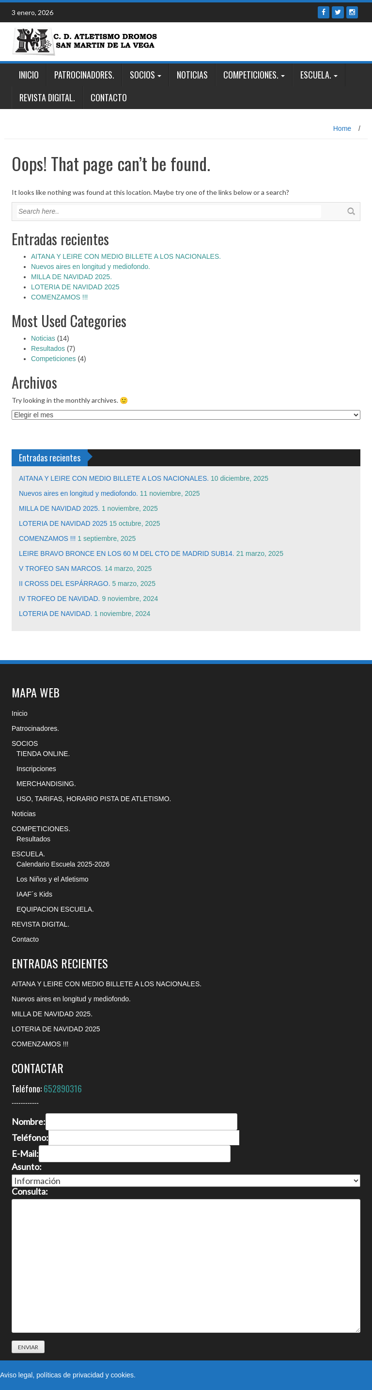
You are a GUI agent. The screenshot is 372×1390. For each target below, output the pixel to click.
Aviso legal (16, 1375)
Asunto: (27, 1167)
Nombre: (29, 1122)
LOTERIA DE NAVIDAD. (55, 613)
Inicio (29, 74)
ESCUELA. (315, 74)
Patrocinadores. (84, 74)
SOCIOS (142, 74)
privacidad (88, 1375)
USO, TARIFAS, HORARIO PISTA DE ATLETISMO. (93, 799)
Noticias (192, 74)
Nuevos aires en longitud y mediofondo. (90, 266)
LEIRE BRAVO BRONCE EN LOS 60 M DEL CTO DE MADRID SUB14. (126, 553)
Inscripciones (36, 769)
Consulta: (30, 1192)
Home (342, 128)
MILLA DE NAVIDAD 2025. (71, 277)
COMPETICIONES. (251, 74)
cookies (122, 1375)
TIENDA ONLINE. (43, 754)
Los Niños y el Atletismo (52, 879)
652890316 (63, 1088)
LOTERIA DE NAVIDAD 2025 (75, 287)
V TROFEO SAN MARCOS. (61, 568)
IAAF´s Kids (34, 894)
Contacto (109, 97)
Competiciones (53, 359)
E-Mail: (25, 1154)
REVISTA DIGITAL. (47, 97)
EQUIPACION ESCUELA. (55, 909)
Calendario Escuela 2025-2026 (62, 864)
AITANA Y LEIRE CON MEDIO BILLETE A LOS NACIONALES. (126, 256)
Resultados (48, 348)
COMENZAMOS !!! (59, 297)
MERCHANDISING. (46, 784)
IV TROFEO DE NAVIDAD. (59, 598)
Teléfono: (30, 1138)
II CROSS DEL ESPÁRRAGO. (64, 583)
